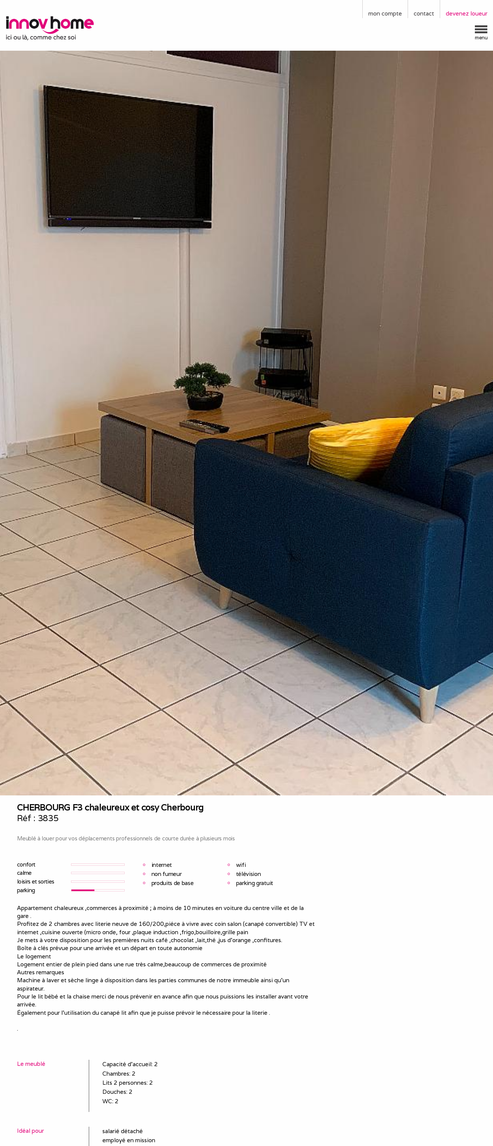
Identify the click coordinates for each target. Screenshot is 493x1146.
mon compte (385, 13)
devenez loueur (466, 13)
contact (424, 13)
